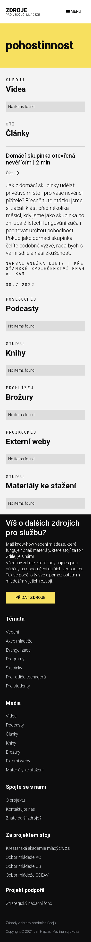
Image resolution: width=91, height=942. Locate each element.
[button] (73, 12)
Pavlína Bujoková (66, 931)
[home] (23, 12)
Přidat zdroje (30, 597)
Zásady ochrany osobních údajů (31, 923)
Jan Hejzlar (42, 931)
